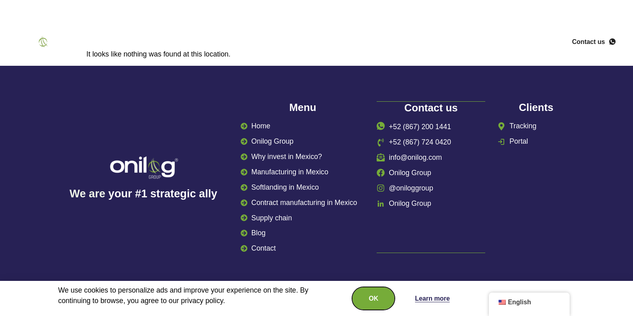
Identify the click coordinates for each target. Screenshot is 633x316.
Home (110, 43)
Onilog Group (159, 43)
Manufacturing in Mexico (340, 43)
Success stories (493, 43)
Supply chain (424, 43)
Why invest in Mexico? (240, 43)
